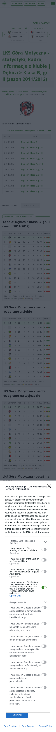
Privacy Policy (45, 726)
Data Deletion (10, 726)
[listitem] (28, 542)
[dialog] (28, 606)
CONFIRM (17, 715)
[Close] (50, 487)
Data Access (28, 726)
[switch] (44, 549)
